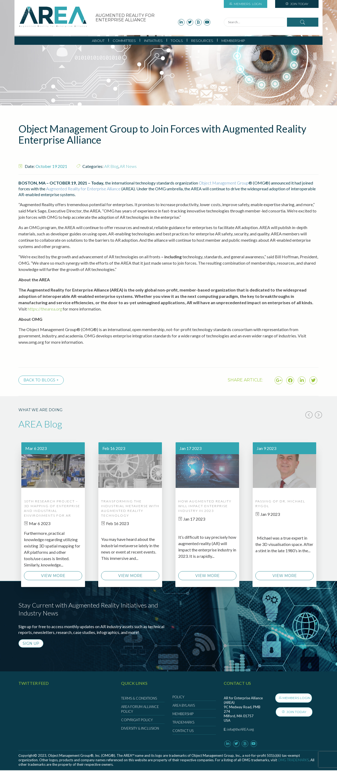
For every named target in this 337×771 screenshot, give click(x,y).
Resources (202, 40)
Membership (233, 40)
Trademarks (183, 723)
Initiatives (153, 40)
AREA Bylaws (183, 706)
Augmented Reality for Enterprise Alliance (83, 188)
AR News (128, 166)
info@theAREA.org (240, 730)
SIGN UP (31, 644)
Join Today (296, 4)
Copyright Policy (137, 720)
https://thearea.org (45, 308)
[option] (53, 515)
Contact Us (183, 731)
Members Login (297, 698)
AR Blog (111, 166)
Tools (177, 40)
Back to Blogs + (41, 380)
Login (245, 4)
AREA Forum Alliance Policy (140, 709)
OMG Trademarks (293, 760)
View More (53, 576)
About (98, 40)
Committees (124, 40)
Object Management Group (224, 182)
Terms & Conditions (139, 699)
